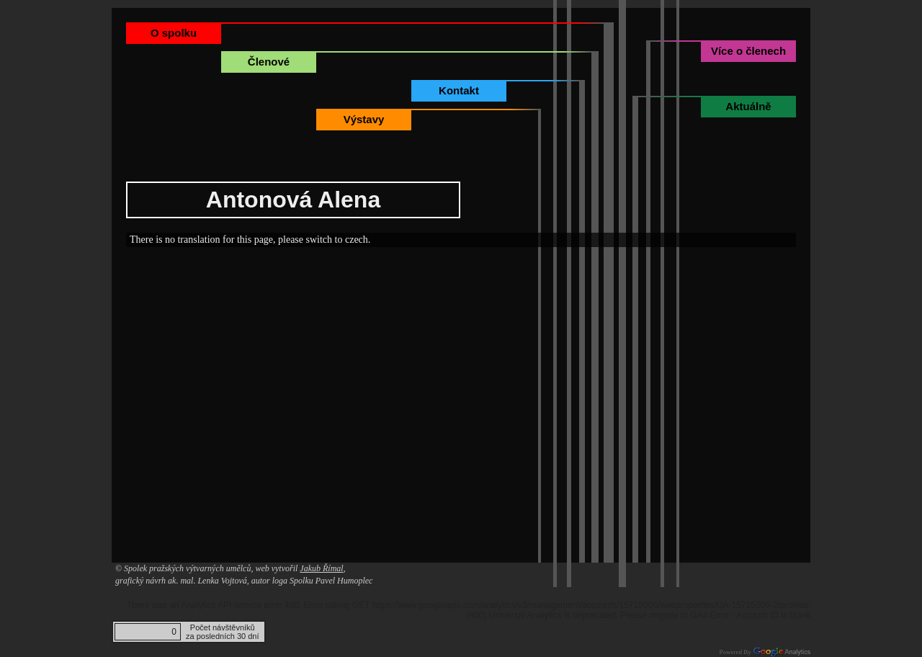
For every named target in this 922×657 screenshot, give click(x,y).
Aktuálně (748, 106)
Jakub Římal (321, 568)
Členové (269, 61)
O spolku (174, 33)
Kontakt (459, 90)
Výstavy (364, 119)
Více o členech (748, 51)
